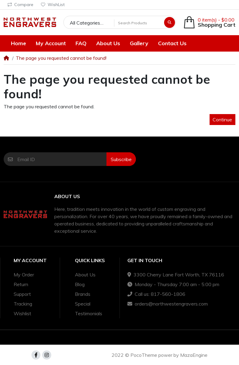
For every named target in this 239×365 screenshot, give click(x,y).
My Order (24, 275)
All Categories (85, 23)
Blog (80, 284)
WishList (53, 4)
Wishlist (22, 313)
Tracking (23, 304)
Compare (20, 4)
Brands (82, 294)
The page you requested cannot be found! (61, 58)
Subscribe (121, 159)
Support (22, 294)
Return (21, 284)
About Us (85, 275)
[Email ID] (61, 159)
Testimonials (88, 313)
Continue (222, 120)
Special (82, 304)
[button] (209, 22)
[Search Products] (138, 22)
